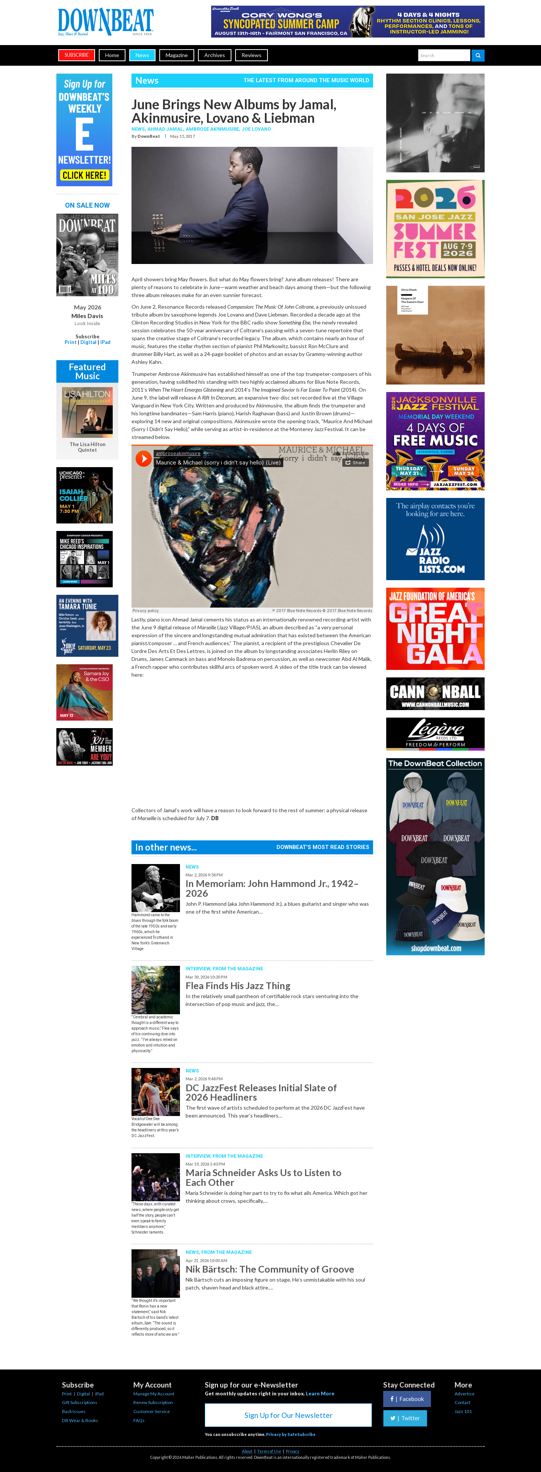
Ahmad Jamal (165, 129)
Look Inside (87, 323)
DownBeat (149, 136)
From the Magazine (238, 968)
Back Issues (74, 1411)
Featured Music (87, 371)
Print (71, 342)
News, (139, 129)
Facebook (407, 1398)
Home (112, 55)
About (247, 1451)
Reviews (251, 55)
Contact (462, 1402)
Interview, (199, 968)
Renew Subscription (153, 1402)
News (142, 55)
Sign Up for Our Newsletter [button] (288, 1415)
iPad (105, 342)
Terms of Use (269, 1451)
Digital (88, 342)
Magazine (177, 55)
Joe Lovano (256, 129)
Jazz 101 (463, 1411)
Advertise (465, 1394)
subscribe (77, 55)
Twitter (405, 1418)
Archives (214, 55)
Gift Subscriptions (79, 1402)
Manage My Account (153, 1394)
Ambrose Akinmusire (212, 129)
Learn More (320, 1394)
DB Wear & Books (80, 1420)
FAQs (139, 1420)
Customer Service (151, 1411)
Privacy (292, 1451)
